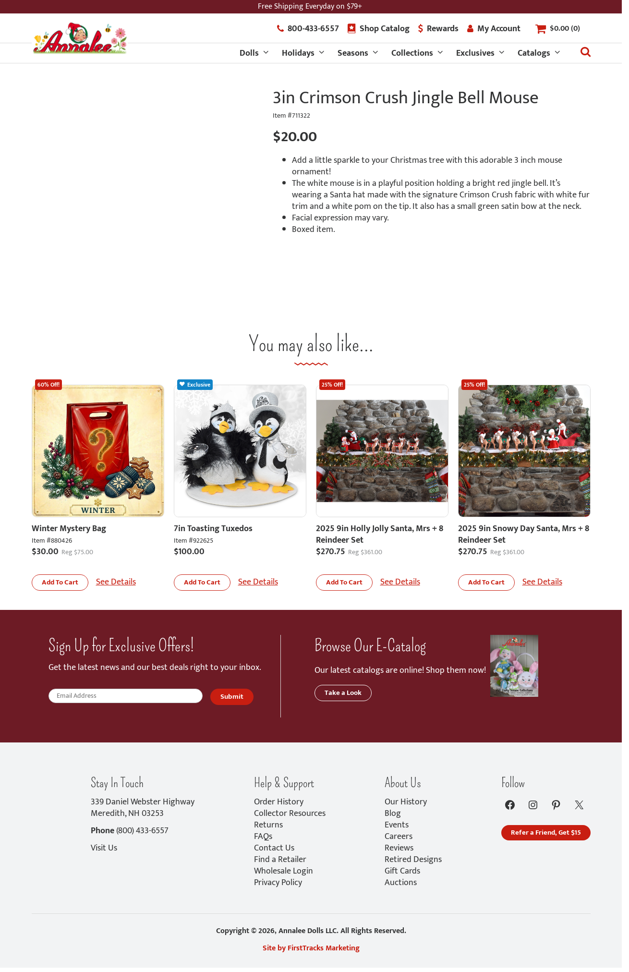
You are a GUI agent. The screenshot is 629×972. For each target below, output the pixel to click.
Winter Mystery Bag (69, 529)
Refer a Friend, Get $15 (546, 832)
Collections (412, 53)
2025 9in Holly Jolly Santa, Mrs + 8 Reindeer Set (379, 534)
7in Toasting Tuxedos (213, 529)
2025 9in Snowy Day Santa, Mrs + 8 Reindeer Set (523, 534)
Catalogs (534, 53)
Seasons (353, 53)
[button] (60, 582)
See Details (116, 582)
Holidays (298, 53)
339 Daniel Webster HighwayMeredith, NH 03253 (142, 808)
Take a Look (343, 693)
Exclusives (475, 53)
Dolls (249, 53)
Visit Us (104, 848)
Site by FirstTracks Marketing (311, 948)
